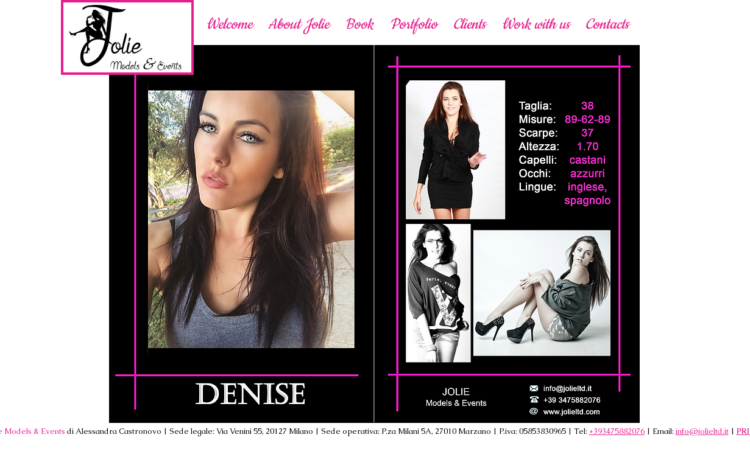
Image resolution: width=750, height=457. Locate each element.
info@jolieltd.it (702, 431)
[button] (536, 24)
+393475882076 (617, 431)
